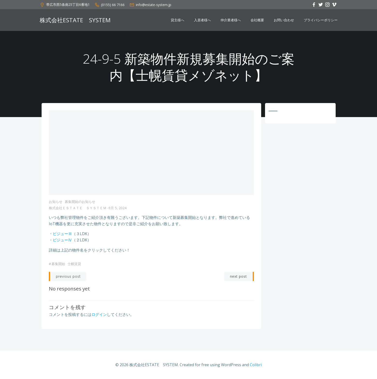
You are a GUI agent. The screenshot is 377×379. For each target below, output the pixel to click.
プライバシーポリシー (321, 20)
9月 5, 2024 (117, 208)
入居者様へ (202, 20)
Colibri (256, 364)
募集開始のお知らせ (80, 201)
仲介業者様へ (231, 20)
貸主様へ (177, 20)
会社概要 (257, 20)
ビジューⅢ (62, 233)
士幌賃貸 (74, 263)
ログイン (99, 314)
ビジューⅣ (62, 240)
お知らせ (55, 201)
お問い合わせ (284, 20)
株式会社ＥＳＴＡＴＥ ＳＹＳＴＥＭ (77, 208)
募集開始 (58, 263)
